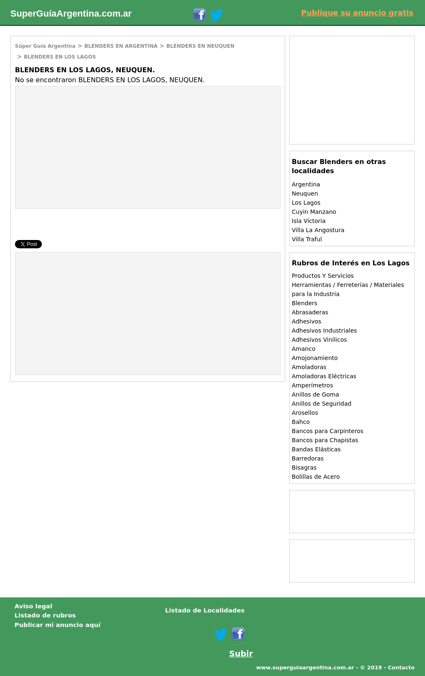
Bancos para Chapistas (325, 440)
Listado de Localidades (205, 610)
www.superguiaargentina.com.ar (305, 667)
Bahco (301, 422)
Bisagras (304, 467)
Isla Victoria (308, 221)
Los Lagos (306, 202)
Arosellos (305, 412)
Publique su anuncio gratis (357, 12)
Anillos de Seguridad (322, 403)
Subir (241, 654)
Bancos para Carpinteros (327, 431)
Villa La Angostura (318, 230)
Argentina (306, 184)
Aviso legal (33, 606)
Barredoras (308, 458)
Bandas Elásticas (316, 449)
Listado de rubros (45, 615)
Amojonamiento (315, 358)
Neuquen (305, 193)
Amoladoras (309, 367)
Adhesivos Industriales (324, 330)
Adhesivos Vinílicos (319, 339)
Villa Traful (307, 239)
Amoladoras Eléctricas (324, 376)
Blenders (305, 303)
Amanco (303, 348)
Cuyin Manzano (314, 211)
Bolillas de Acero (316, 476)
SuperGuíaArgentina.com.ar (71, 13)
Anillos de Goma (315, 394)
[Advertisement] (85, 146)
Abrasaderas (310, 312)
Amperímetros (312, 385)
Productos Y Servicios (323, 275)
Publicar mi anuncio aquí (57, 625)
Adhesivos (306, 321)
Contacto (401, 667)
